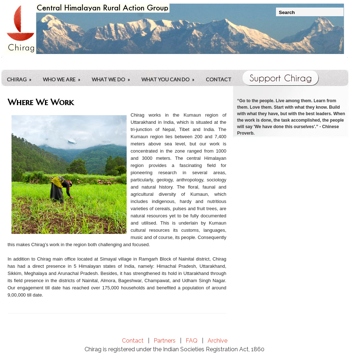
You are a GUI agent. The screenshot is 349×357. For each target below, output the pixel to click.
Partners (165, 340)
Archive (217, 340)
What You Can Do (170, 74)
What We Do (113, 74)
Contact (218, 79)
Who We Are (64, 74)
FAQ (192, 340)
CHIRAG (21, 74)
